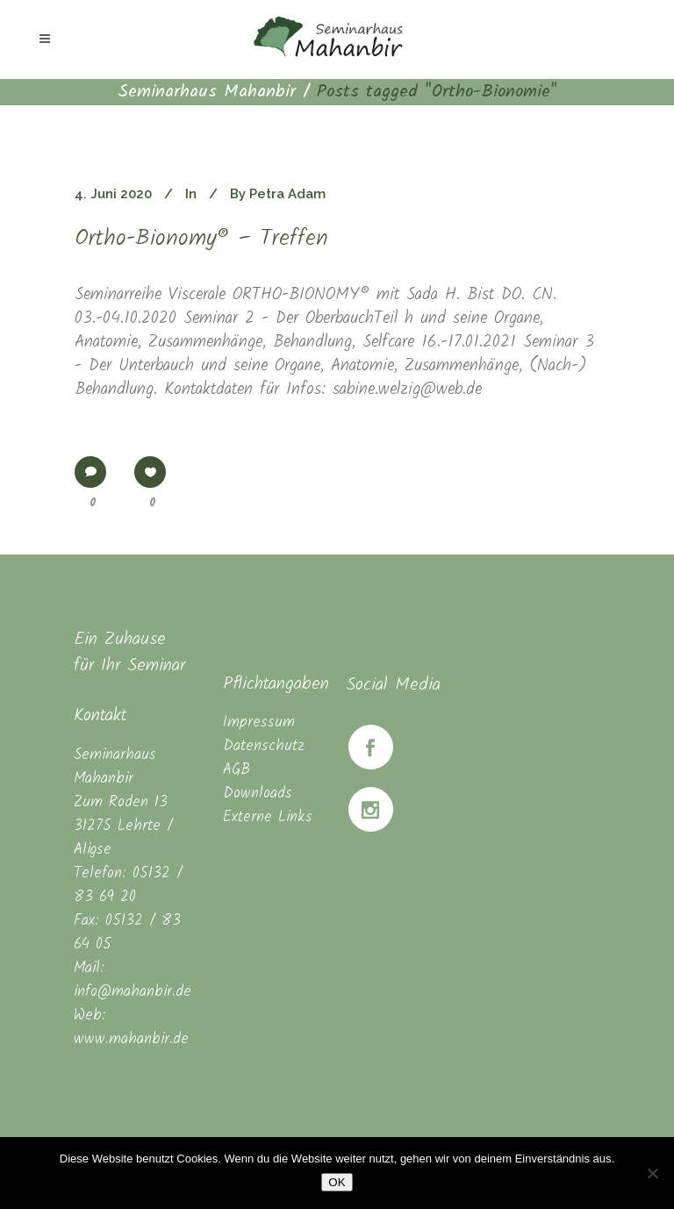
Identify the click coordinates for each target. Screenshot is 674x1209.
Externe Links (267, 817)
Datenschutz (264, 746)
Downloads (257, 793)
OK (336, 1182)
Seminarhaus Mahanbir (207, 92)
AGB (236, 770)
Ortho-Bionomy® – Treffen (201, 239)
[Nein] (652, 1173)
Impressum (259, 722)
